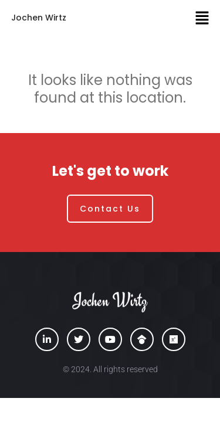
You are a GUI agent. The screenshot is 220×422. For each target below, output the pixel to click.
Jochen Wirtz (38, 17)
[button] (202, 17)
